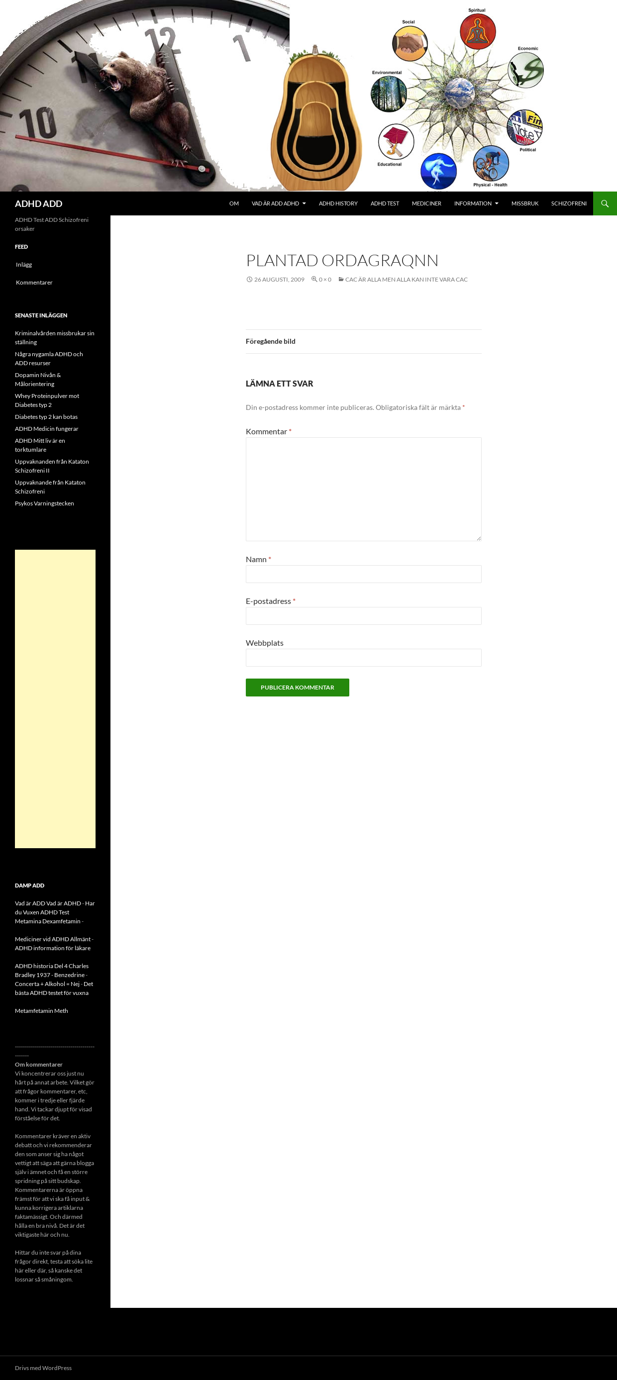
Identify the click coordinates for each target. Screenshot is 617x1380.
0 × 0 (325, 279)
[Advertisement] (55, 699)
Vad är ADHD (63, 903)
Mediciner (426, 203)
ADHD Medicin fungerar (47, 428)
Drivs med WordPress (43, 1368)
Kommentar (269, 431)
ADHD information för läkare (53, 948)
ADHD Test (385, 203)
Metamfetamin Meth (41, 1010)
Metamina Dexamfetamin (48, 921)
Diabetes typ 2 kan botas (46, 416)
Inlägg (24, 264)
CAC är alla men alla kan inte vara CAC (406, 279)
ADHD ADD (38, 203)
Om (234, 203)
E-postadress (271, 600)
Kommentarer (34, 282)
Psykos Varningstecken (44, 503)
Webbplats (265, 642)
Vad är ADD (30, 903)
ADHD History (338, 203)
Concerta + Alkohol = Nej (47, 983)
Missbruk (525, 203)
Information (473, 203)
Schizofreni (569, 203)
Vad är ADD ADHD (275, 203)
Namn (258, 559)
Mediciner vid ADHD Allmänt (53, 939)
